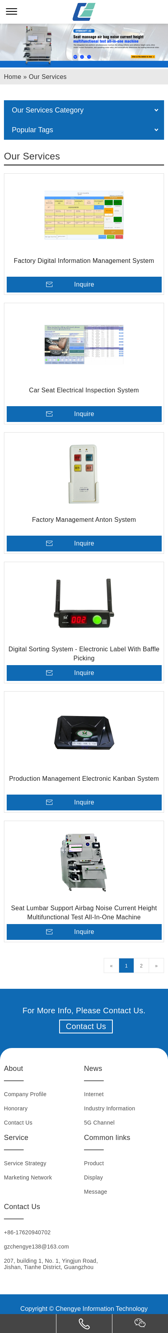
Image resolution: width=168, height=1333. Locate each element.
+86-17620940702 (27, 1232)
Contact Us (86, 1026)
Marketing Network (28, 1177)
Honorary (16, 1108)
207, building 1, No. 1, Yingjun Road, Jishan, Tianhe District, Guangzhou (51, 1264)
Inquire (84, 284)
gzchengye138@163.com (36, 1246)
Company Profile (25, 1094)
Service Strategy (25, 1163)
